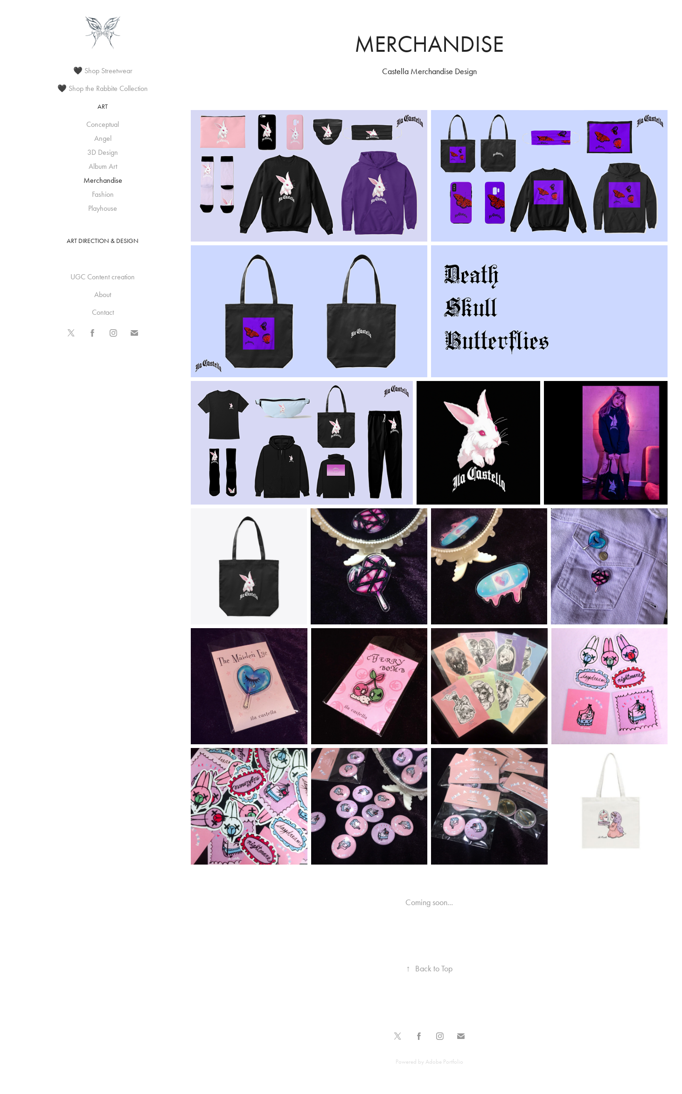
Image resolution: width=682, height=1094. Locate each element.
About (102, 294)
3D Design (102, 152)
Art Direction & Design (103, 241)
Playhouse (102, 208)
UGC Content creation (102, 276)
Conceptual (102, 124)
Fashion (103, 194)
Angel (102, 138)
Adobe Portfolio (444, 1061)
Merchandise (103, 180)
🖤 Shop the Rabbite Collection (102, 88)
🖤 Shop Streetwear (102, 70)
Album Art (103, 166)
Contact (103, 312)
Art (102, 107)
